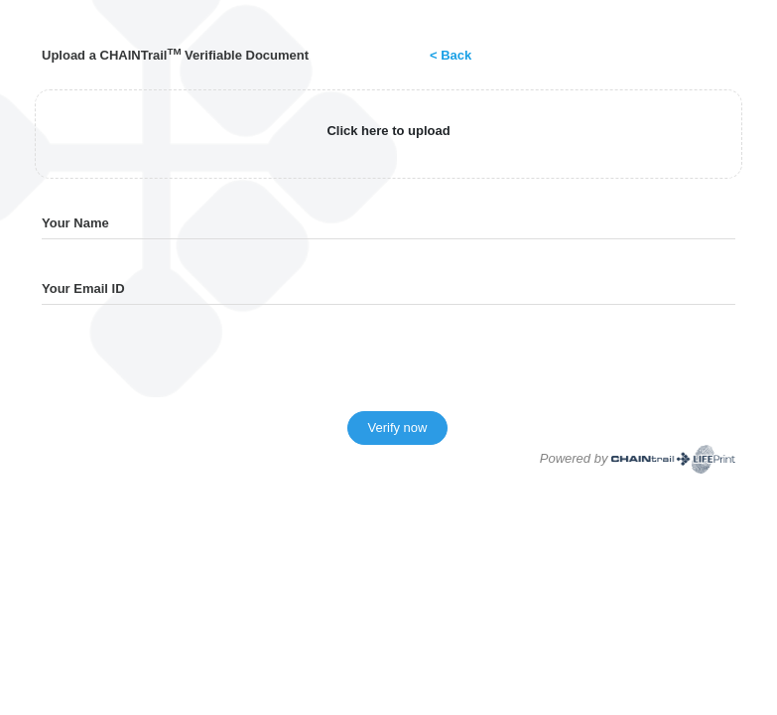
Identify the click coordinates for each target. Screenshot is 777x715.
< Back (450, 55)
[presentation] (158, 360)
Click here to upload (388, 130)
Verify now (398, 427)
